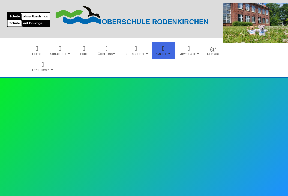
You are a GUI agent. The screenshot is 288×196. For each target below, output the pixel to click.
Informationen (136, 50)
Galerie (163, 50)
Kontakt (213, 50)
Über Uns (106, 50)
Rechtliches (42, 66)
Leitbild (83, 50)
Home (37, 50)
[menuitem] (37, 50)
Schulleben (60, 50)
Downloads (189, 50)
